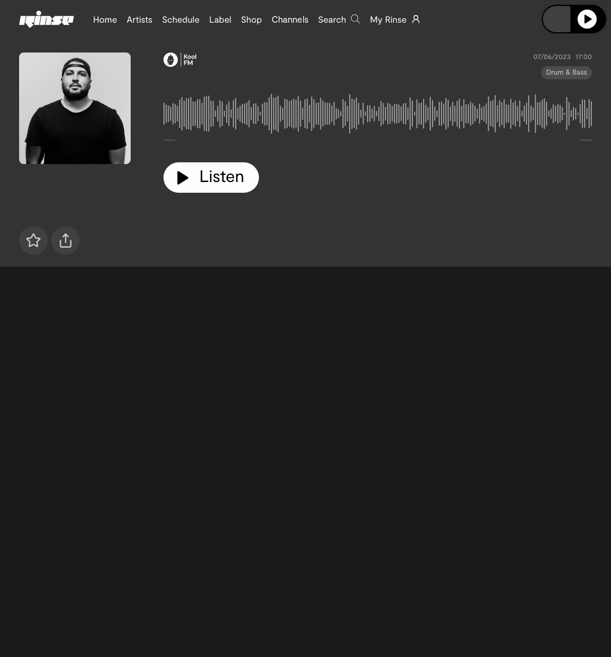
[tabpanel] (377, 116)
